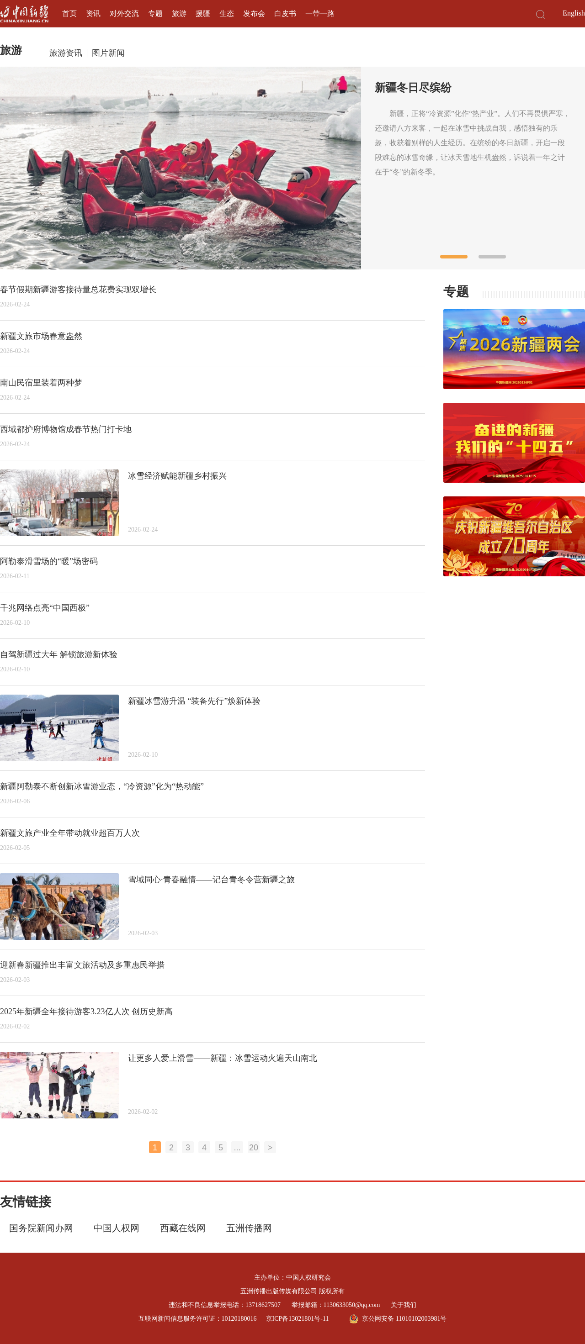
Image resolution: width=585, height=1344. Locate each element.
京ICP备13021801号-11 (297, 1318)
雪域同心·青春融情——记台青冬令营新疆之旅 (211, 879)
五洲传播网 (249, 1228)
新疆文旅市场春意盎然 (41, 336)
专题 (155, 13)
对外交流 (124, 13)
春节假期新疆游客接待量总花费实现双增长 (78, 289)
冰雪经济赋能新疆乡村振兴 (177, 475)
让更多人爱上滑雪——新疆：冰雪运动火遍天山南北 (222, 1058)
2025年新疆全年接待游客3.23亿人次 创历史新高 (86, 1011)
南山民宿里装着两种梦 (41, 382)
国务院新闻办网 (41, 1228)
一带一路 (320, 13)
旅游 (179, 13)
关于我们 (403, 1305)
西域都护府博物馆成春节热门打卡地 (66, 429)
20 (253, 1147)
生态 (226, 13)
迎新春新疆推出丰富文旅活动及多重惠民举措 (82, 965)
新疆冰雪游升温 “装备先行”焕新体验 (194, 701)
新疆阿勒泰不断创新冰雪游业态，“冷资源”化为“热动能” (102, 786)
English (574, 13)
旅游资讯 (65, 53)
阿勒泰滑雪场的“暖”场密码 (49, 561)
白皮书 (285, 13)
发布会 (254, 13)
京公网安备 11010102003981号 (398, 1318)
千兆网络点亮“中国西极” (45, 607)
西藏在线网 (183, 1228)
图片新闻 (108, 53)
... (237, 1147)
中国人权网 (116, 1228)
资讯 (93, 13)
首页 (69, 13)
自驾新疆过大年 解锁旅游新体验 (58, 654)
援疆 (203, 13)
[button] (454, 256)
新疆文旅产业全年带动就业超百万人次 (70, 833)
